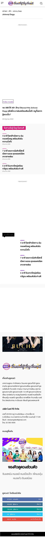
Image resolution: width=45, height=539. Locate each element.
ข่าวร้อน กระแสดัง (8, 102)
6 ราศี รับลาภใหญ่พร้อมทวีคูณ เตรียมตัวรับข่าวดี (12, 167)
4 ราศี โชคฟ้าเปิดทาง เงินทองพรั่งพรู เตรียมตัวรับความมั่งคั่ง (12, 138)
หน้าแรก (4, 11)
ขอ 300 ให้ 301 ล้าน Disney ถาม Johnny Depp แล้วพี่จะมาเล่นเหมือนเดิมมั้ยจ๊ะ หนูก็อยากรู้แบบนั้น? (22, 111)
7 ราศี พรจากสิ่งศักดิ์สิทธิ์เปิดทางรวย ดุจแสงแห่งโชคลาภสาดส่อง (13, 153)
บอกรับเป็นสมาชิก (35, 519)
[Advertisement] (22, 48)
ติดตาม (39, 504)
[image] (22, 450)
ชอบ (39, 499)
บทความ (4, 134)
